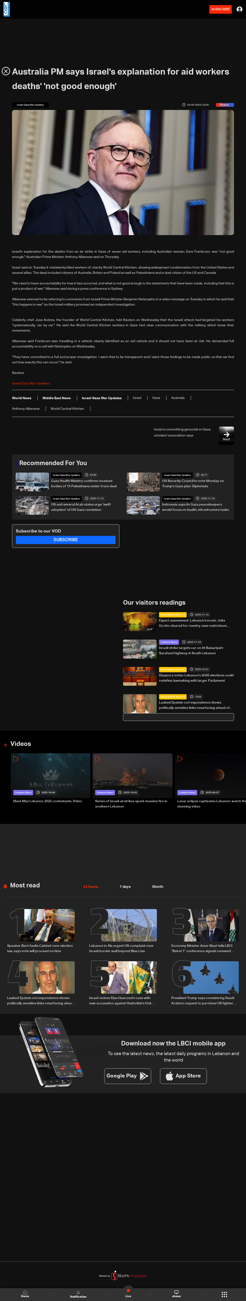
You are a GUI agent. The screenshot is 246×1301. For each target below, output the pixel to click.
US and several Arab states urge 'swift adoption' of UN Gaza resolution (81, 507)
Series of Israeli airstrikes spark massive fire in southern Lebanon (131, 804)
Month (156, 887)
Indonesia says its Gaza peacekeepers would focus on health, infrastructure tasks (195, 507)
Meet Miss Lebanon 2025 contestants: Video (47, 801)
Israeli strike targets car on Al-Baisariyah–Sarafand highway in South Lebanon (191, 650)
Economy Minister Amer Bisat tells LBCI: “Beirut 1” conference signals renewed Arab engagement (202, 949)
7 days (124, 887)
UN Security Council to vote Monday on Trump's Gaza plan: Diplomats (193, 483)
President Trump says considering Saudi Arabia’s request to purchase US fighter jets (202, 1001)
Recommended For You (53, 463)
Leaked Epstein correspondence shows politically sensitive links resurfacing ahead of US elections (194, 706)
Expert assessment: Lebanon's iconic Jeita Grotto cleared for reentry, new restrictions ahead (193, 623)
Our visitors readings (154, 603)
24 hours (90, 887)
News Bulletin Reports (173, 615)
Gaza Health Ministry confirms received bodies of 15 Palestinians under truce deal (84, 483)
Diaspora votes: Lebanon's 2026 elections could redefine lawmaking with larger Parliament (196, 677)
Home (25, 1294)
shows (176, 1294)
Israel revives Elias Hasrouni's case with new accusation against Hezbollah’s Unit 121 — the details (120, 1001)
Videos (20, 744)
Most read (25, 885)
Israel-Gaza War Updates (66, 475)
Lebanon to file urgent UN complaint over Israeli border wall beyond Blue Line (121, 948)
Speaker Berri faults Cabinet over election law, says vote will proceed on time (40, 948)
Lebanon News (169, 642)
